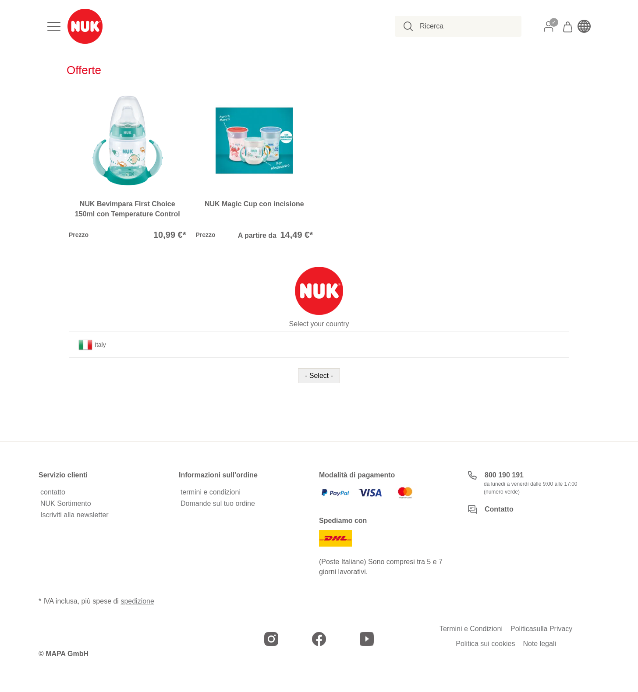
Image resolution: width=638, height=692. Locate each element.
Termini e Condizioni (471, 628)
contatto (52, 492)
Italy (92, 345)
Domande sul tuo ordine (218, 503)
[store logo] (85, 26)
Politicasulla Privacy (541, 628)
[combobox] (463, 26)
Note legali (539, 643)
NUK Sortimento (65, 503)
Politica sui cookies (485, 643)
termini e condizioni (211, 492)
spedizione (137, 601)
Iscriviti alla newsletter (74, 515)
